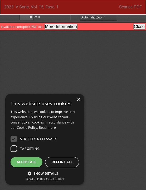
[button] (45, 173)
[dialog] (44, 139)
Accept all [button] (26, 162)
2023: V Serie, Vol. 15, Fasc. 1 (31, 7)
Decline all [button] (62, 162)
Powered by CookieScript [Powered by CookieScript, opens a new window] (45, 179)
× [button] (78, 100)
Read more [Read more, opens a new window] (47, 127)
